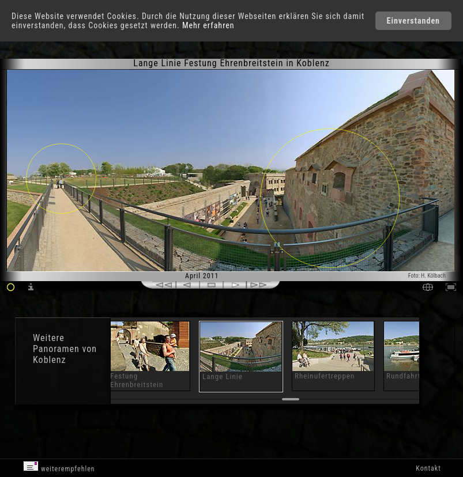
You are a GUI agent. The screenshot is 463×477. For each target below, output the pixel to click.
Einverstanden (413, 20)
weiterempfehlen (59, 467)
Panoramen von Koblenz (65, 354)
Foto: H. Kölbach (427, 275)
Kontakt (428, 468)
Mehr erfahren (208, 25)
